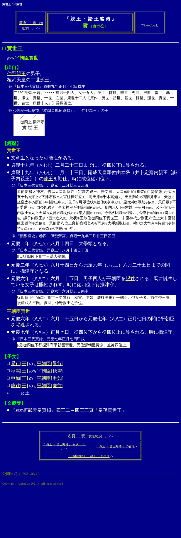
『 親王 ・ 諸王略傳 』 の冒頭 (115, 446)
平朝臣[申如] (50, 378)
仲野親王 (16, 73)
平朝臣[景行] (50, 363)
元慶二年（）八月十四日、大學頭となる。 (94, 251)
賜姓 (130, 278)
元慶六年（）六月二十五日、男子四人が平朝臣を (68, 278)
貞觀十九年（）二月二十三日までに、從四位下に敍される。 (80, 165)
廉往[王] (19, 385)
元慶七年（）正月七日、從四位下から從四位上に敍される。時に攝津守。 (94, 340)
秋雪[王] (19, 370)
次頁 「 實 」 (88, 436)
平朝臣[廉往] (50, 385)
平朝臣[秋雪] (50, 370)
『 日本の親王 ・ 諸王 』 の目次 (89, 456)
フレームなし (150, 25)
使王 (48, 178)
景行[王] (19, 363)
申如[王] (19, 378)
